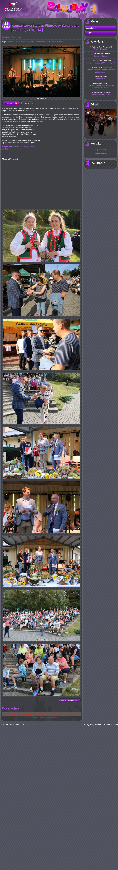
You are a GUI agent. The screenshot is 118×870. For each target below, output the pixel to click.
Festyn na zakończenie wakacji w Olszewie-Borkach (101, 86)
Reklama (106, 725)
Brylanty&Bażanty (34, 42)
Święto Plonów (21, 42)
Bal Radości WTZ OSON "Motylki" (100, 63)
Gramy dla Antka (100, 49)
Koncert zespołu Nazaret (101, 94)
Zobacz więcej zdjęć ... (70, 700)
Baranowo (10, 42)
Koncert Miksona (101, 56)
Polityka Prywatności (92, 725)
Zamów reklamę (100, 153)
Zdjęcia (89, 33)
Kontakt (95, 143)
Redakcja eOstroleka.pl (11, 37)
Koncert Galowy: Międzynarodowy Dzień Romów (101, 70)
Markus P (46, 42)
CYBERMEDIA (6, 725)
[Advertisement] (61, 141)
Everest (53, 42)
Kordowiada (101, 79)
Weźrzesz (60, 42)
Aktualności (91, 28)
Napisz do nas (100, 149)
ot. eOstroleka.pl (41, 72)
